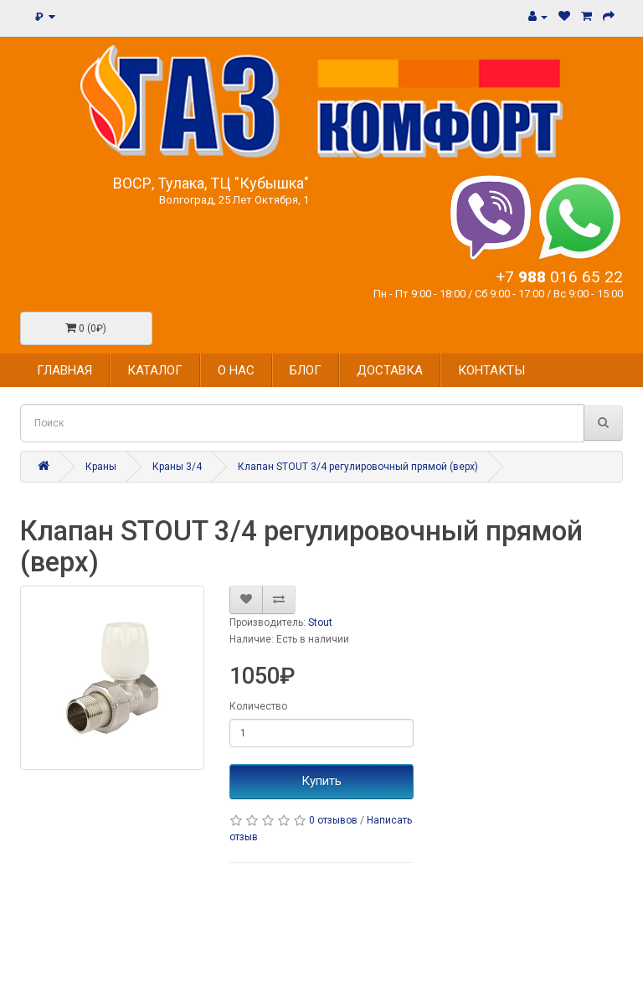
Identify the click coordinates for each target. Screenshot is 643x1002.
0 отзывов (333, 820)
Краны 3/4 (177, 467)
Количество (258, 706)
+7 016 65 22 (559, 277)
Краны (100, 467)
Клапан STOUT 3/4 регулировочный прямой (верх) (358, 467)
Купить (321, 780)
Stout (320, 622)
